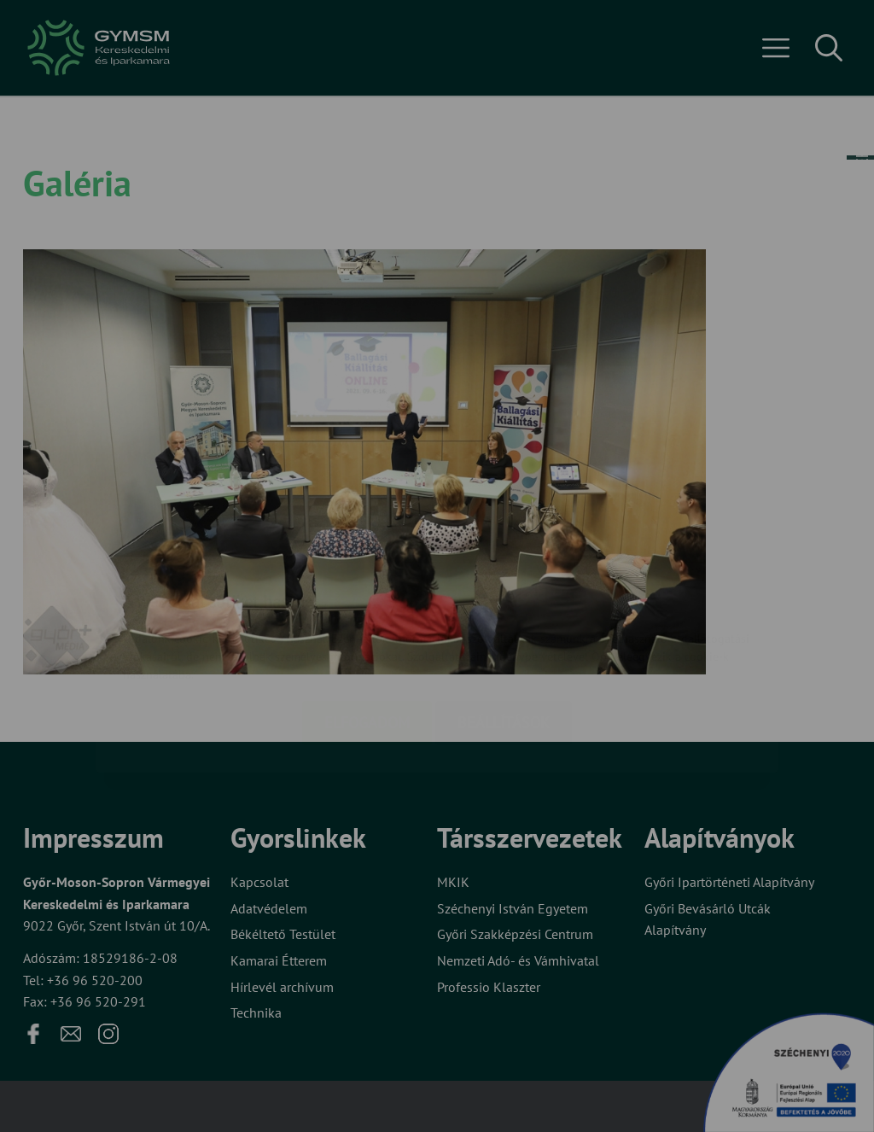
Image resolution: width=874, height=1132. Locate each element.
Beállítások (503, 621)
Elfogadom (367, 621)
